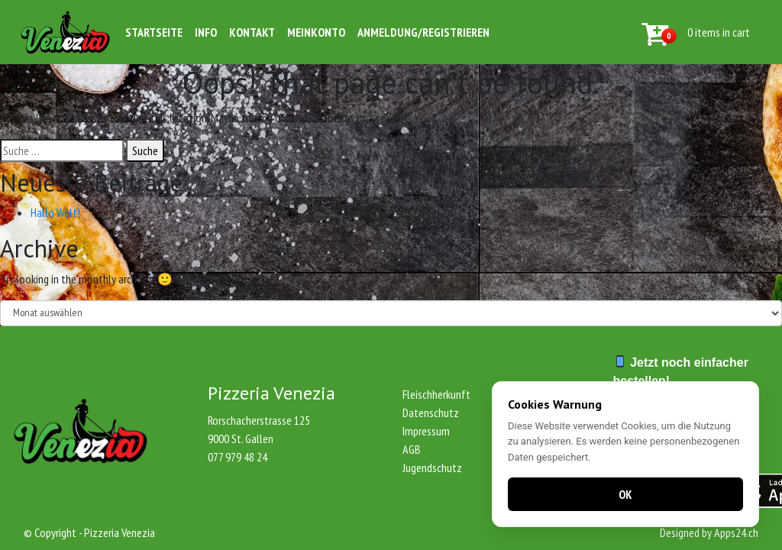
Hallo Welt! (55, 212)
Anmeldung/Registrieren (423, 32)
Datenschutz (430, 412)
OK (625, 494)
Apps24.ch (736, 532)
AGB (411, 449)
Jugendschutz (432, 467)
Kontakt (252, 32)
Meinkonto (316, 32)
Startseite (154, 32)
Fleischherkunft (436, 394)
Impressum (426, 430)
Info (206, 32)
